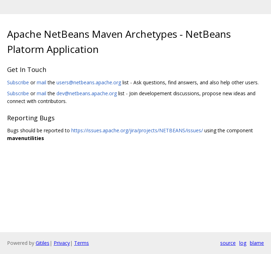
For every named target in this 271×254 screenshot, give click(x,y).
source (228, 243)
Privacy (62, 243)
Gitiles (42, 243)
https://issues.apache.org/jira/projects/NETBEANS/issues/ (137, 130)
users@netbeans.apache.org (88, 82)
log (242, 243)
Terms (81, 243)
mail (41, 82)
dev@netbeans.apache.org (86, 93)
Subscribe (18, 82)
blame (257, 243)
